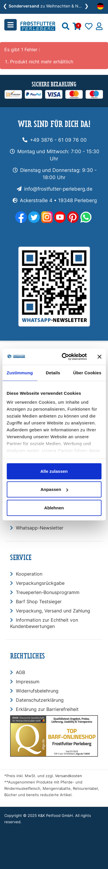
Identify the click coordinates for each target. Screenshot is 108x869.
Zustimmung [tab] (20, 372)
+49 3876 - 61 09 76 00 (58, 140)
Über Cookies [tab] (87, 372)
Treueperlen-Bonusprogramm (47, 592)
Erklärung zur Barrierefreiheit (47, 709)
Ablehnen (54, 507)
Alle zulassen (54, 470)
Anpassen (54, 489)
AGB (20, 672)
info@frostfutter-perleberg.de (58, 189)
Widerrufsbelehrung (37, 691)
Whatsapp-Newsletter (39, 528)
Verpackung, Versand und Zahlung (53, 611)
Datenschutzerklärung (40, 700)
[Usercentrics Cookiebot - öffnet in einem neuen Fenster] (64, 356)
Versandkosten (68, 776)
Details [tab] (53, 372)
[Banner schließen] (99, 357)
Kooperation (29, 574)
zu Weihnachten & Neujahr (49, 5)
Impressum (27, 681)
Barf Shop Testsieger (39, 601)
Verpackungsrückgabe (40, 583)
